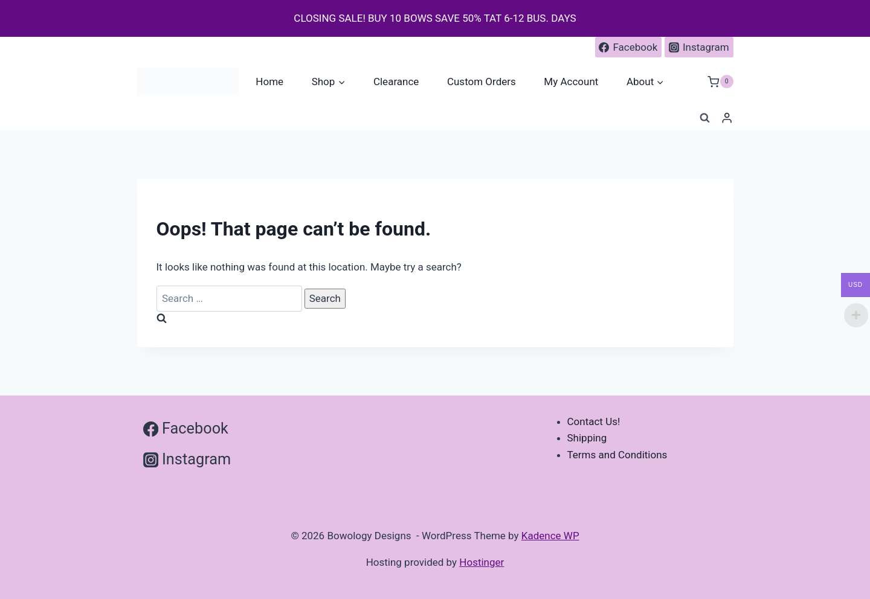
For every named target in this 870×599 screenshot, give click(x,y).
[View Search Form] (704, 118)
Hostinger (481, 562)
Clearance (396, 81)
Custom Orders (481, 81)
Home (269, 81)
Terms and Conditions (617, 455)
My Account (571, 81)
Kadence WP (550, 536)
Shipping (587, 438)
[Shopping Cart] (720, 81)
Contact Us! (593, 421)
